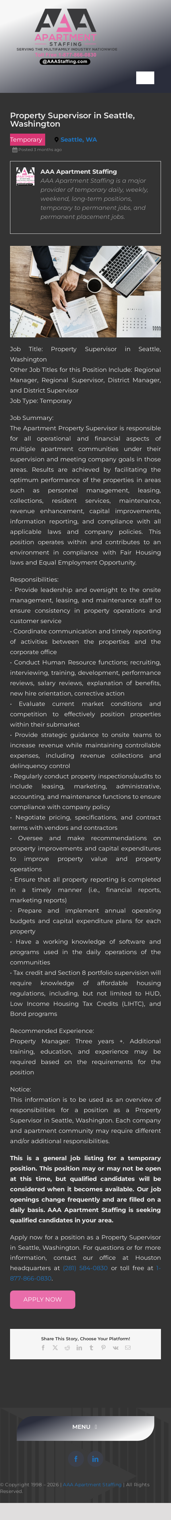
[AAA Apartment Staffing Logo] (67, 11)
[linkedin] (95, 1459)
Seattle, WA (79, 139)
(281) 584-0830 (85, 1268)
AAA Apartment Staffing (92, 1485)
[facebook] (76, 1459)
